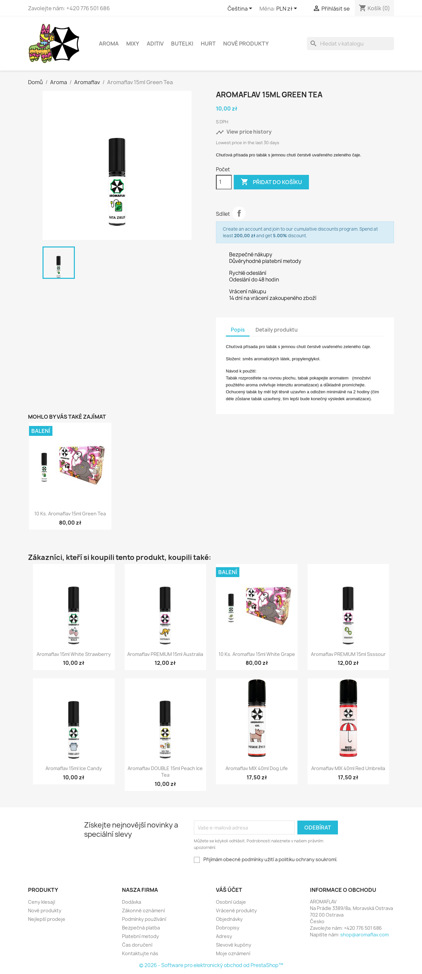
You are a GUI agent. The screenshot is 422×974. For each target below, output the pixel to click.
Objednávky (229, 919)
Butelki (182, 43)
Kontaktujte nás (140, 953)
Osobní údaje (231, 902)
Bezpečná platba (141, 928)
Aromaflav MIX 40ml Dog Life (257, 768)
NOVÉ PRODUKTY (246, 43)
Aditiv (155, 43)
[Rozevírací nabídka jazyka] (241, 9)
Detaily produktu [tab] (277, 329)
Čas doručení (137, 945)
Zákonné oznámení (143, 910)
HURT (208, 43)
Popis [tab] (238, 329)
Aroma (109, 43)
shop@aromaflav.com (364, 934)
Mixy (132, 43)
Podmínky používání (144, 919)
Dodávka (131, 902)
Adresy (224, 936)
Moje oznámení (233, 953)
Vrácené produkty (236, 910)
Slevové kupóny (233, 945)
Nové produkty (44, 910)
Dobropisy (227, 928)
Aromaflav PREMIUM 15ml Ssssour (348, 654)
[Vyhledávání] (350, 43)
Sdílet (239, 213)
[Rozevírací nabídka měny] (287, 9)
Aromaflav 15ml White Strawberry (74, 654)
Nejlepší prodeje (46, 919)
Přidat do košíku (271, 182)
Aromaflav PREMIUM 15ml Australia (165, 654)
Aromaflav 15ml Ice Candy (73, 768)
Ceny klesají (41, 902)
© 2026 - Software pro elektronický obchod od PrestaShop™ (211, 965)
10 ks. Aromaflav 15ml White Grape (257, 654)
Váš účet (229, 889)
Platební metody (140, 936)
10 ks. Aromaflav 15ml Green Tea (70, 513)
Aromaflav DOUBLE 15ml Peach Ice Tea (165, 771)
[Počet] (224, 182)
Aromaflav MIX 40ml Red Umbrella (348, 768)
